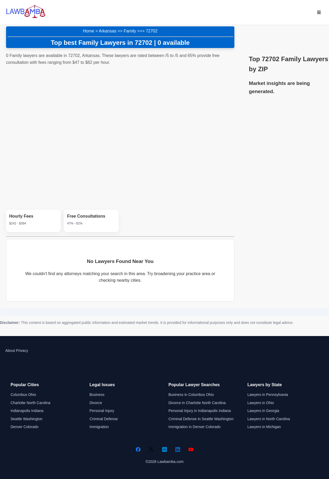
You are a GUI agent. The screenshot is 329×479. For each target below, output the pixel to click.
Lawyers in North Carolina (269, 419)
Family (130, 31)
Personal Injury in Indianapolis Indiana (199, 411)
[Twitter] (151, 449)
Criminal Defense (104, 419)
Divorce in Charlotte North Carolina (197, 403)
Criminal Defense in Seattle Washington (201, 419)
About (10, 350)
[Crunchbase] (164, 449)
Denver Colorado (24, 427)
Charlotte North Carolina (30, 403)
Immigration (99, 427)
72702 (152, 31)
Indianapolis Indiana (27, 411)
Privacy (22, 350)
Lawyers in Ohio (261, 403)
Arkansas (108, 31)
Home (88, 31)
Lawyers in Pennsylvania (268, 394)
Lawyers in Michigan (264, 427)
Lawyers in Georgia (263, 411)
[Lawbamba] (25, 17)
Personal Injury (102, 411)
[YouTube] (190, 449)
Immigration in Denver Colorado (194, 427)
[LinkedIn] (177, 449)
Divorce (96, 403)
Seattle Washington (26, 419)
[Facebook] (138, 449)
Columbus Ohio (23, 394)
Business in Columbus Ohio (191, 394)
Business (97, 394)
